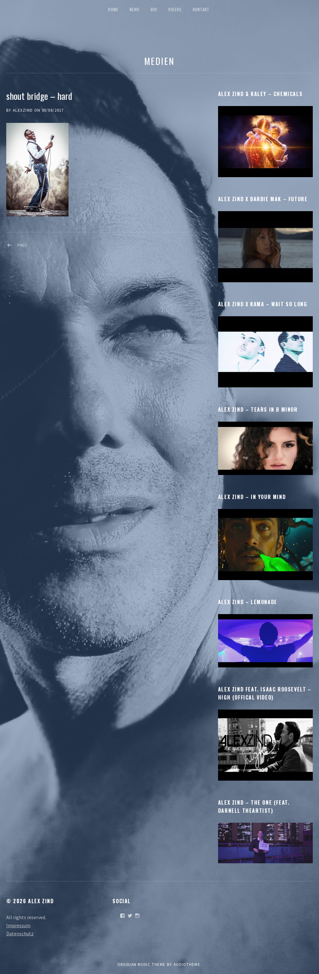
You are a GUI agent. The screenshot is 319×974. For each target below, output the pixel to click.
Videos (175, 9)
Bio (154, 9)
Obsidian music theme (141, 964)
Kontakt (201, 9)
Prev (22, 245)
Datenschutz (20, 933)
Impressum (18, 925)
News (135, 9)
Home (113, 9)
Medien (159, 60)
